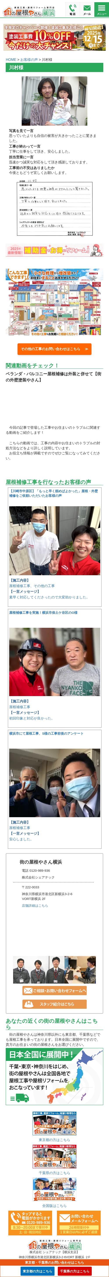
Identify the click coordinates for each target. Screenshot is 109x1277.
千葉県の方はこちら (54, 1173)
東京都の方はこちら (54, 1140)
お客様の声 (29, 60)
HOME (11, 60)
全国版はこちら (54, 1206)
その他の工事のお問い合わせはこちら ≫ (54, 349)
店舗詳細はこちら (35, 905)
